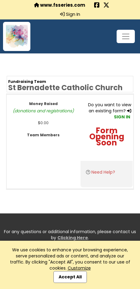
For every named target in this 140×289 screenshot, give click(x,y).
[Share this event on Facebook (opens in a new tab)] (97, 5)
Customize (79, 268)
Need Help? (103, 172)
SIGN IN (122, 117)
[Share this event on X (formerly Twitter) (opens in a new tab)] (106, 5)
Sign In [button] (70, 14)
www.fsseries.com (59, 5)
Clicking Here (72, 238)
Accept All (70, 277)
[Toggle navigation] (126, 36)
